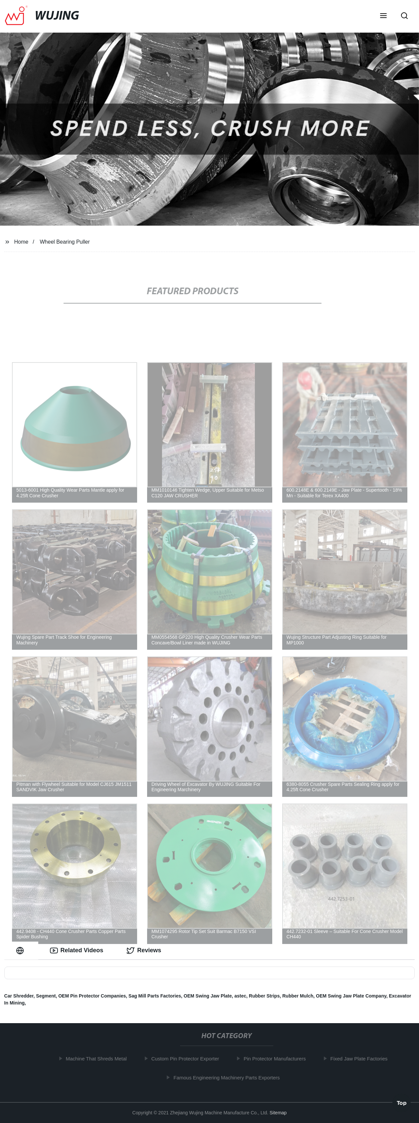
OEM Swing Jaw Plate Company (351, 996)
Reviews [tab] (143, 951)
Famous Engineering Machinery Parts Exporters (228, 1077)
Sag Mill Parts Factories (154, 996)
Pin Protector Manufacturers (277, 1058)
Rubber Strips (264, 996)
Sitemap (278, 1112)
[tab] (21, 950)
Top (402, 1103)
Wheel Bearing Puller (65, 242)
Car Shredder (19, 996)
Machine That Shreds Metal (98, 1058)
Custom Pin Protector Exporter (187, 1058)
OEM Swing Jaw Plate (208, 996)
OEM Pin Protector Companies (92, 996)
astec (240, 996)
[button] (383, 16)
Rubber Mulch (297, 996)
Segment (46, 996)
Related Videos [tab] (77, 951)
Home (21, 242)
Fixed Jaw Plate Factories (360, 1058)
